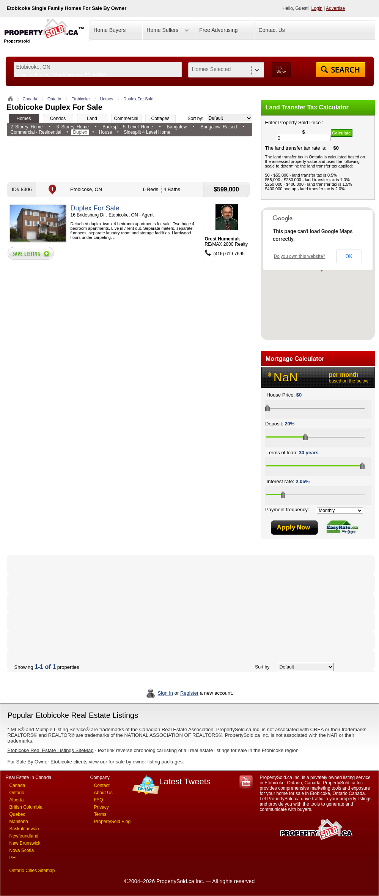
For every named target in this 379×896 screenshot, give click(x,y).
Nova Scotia (21, 850)
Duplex (80, 132)
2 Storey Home (27, 127)
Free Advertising (218, 30)
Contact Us (272, 30)
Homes (106, 98)
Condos (58, 118)
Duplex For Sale (138, 98)
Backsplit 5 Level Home (127, 127)
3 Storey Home (73, 127)
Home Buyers (110, 30)
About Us (103, 792)
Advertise (335, 8)
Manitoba (18, 821)
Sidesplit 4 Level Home (147, 132)
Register (189, 693)
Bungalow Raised (218, 127)
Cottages (160, 118)
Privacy (101, 807)
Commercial (126, 118)
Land (92, 118)
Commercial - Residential (36, 132)
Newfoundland (24, 836)
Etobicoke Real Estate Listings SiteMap (51, 750)
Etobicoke (80, 98)
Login (316, 8)
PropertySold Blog (112, 821)
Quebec (17, 814)
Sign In (165, 693)
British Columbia (25, 807)
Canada (30, 98)
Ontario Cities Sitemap (32, 870)
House (105, 132)
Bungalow (177, 127)
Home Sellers (162, 30)
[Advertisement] (129, 159)
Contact (102, 785)
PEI (13, 857)
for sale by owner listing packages (145, 762)
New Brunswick (25, 843)
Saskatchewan (24, 828)
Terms (100, 814)
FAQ (98, 800)
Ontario (54, 98)
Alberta (16, 800)
